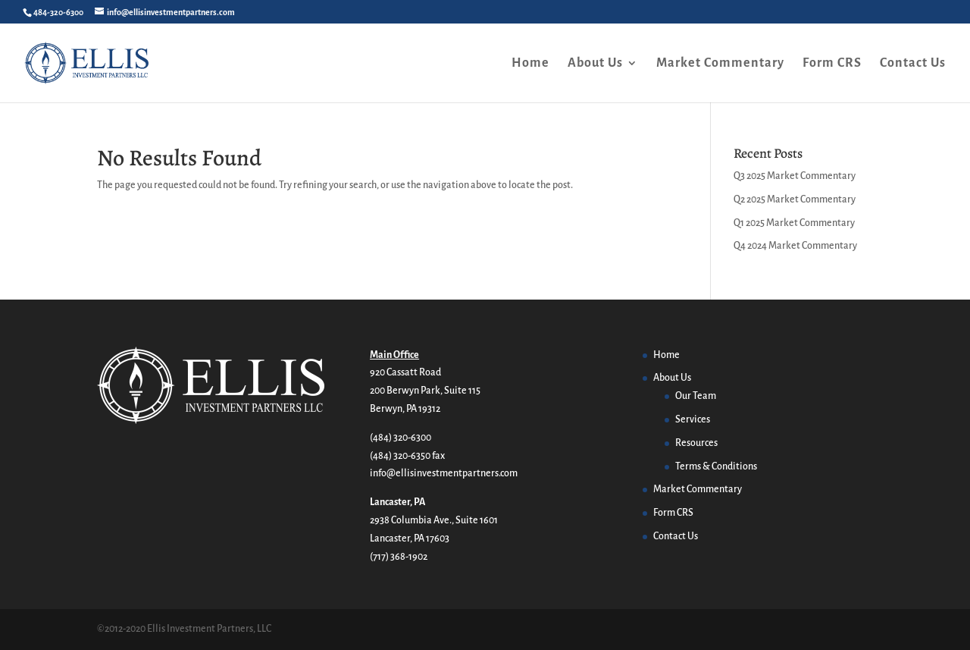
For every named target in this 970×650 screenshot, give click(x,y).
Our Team (695, 396)
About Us (595, 64)
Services (692, 419)
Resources (696, 443)
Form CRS (832, 64)
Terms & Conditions (716, 466)
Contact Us (913, 64)
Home (530, 64)
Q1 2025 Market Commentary (794, 223)
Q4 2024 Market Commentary (795, 245)
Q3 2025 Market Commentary (795, 176)
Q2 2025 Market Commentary (795, 199)
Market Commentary (720, 64)
